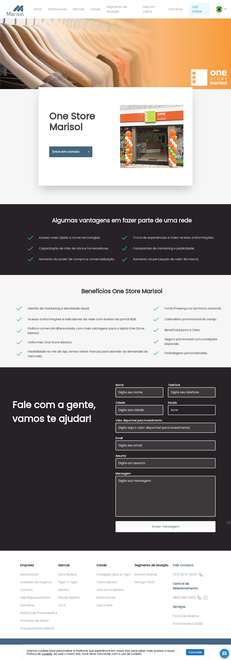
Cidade (120, 403)
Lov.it (62, 605)
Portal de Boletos (186, 616)
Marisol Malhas (146, 574)
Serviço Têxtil (144, 582)
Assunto (121, 456)
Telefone (174, 385)
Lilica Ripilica (67, 574)
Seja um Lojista (149, 9)
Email (119, 438)
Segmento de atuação (117, 9)
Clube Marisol (106, 582)
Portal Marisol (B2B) (188, 624)
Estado (172, 403)
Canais (95, 9)
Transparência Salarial (37, 628)
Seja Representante (35, 597)
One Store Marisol (109, 590)
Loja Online (197, 9)
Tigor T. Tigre (68, 582)
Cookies (47, 654)
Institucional (57, 9)
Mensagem (123, 473)
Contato (26, 590)
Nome (120, 385)
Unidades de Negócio (36, 582)
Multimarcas (105, 597)
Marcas (78, 9)
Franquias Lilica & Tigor (113, 574)
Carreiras (176, 9)
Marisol (63, 590)
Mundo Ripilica (69, 597)
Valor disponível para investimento (139, 420)
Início (38, 9)
